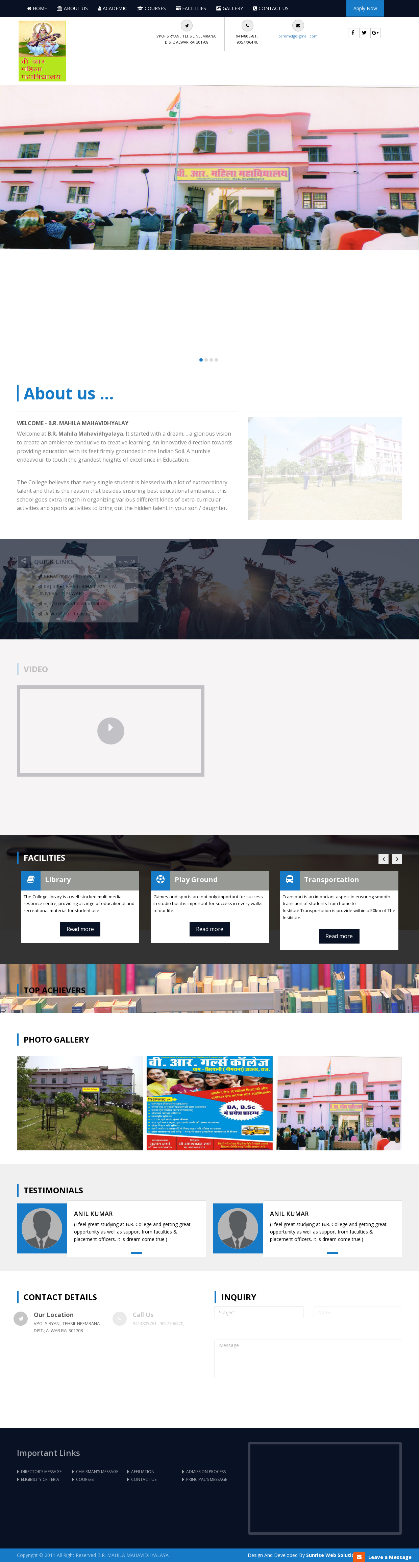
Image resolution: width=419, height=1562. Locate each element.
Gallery (229, 8)
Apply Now (365, 8)
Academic (112, 8)
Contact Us (271, 8)
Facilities (191, 8)
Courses (151, 8)
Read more (80, 929)
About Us (72, 8)
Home (37, 8)
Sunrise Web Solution (332, 1555)
